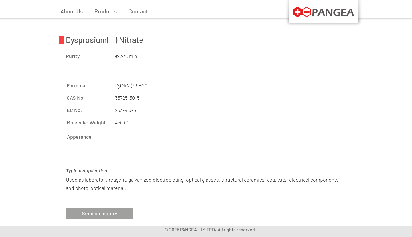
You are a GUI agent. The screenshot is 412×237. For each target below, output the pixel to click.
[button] (106, 11)
